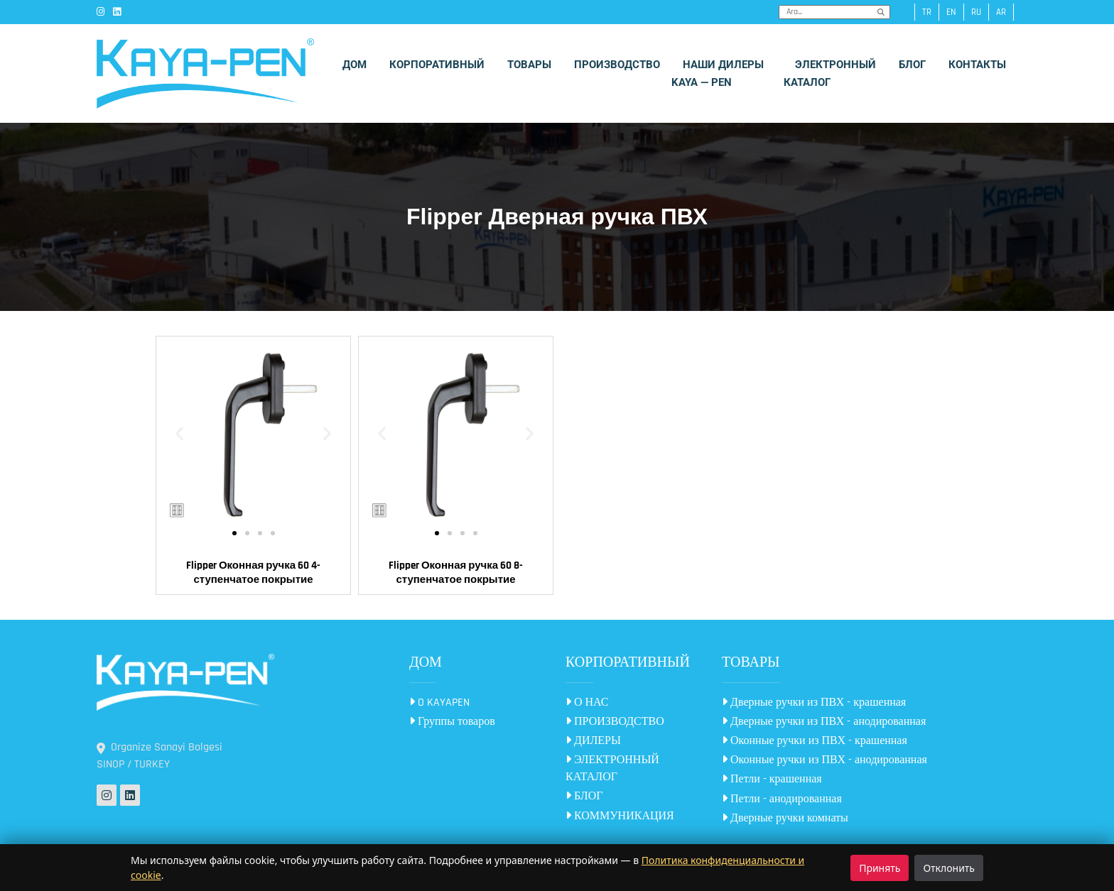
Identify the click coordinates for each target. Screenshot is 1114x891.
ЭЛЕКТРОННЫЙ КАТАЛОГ (612, 769)
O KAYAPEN (439, 702)
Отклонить (949, 868)
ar (1001, 12)
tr (926, 12)
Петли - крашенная (772, 779)
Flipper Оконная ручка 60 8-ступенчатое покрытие (456, 572)
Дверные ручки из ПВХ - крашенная (814, 702)
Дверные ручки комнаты (785, 818)
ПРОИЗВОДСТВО (615, 721)
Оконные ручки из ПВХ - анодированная (824, 760)
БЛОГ (584, 796)
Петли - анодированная (782, 799)
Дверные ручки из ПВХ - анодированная (824, 721)
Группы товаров (452, 721)
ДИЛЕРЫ (593, 740)
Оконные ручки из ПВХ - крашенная (814, 740)
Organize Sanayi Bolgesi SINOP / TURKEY (159, 756)
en (951, 12)
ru (976, 12)
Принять (879, 868)
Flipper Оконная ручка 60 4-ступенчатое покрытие (253, 572)
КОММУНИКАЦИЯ (620, 816)
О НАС (587, 702)
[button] (179, 433)
